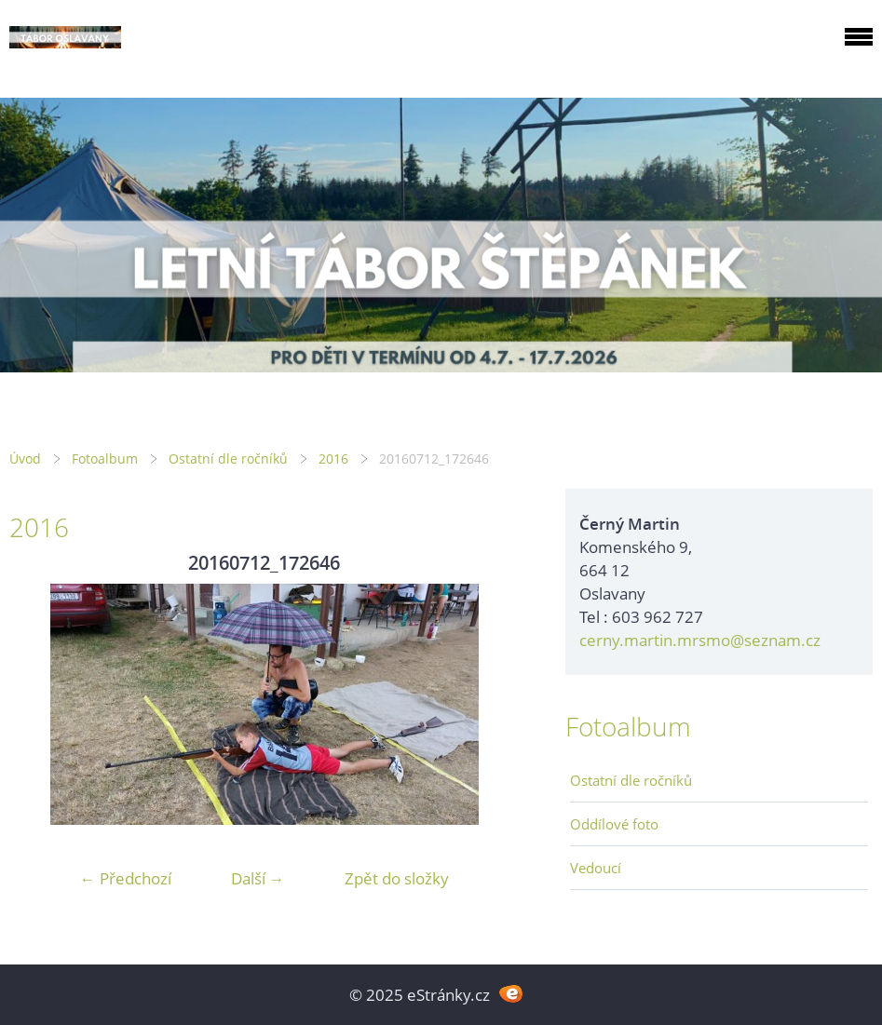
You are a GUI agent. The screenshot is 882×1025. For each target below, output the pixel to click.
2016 (333, 458)
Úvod (25, 458)
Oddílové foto (614, 824)
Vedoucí (595, 867)
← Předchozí (125, 878)
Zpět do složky (397, 878)
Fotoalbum (105, 458)
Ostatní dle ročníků (228, 458)
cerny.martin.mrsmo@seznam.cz (700, 640)
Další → (258, 878)
